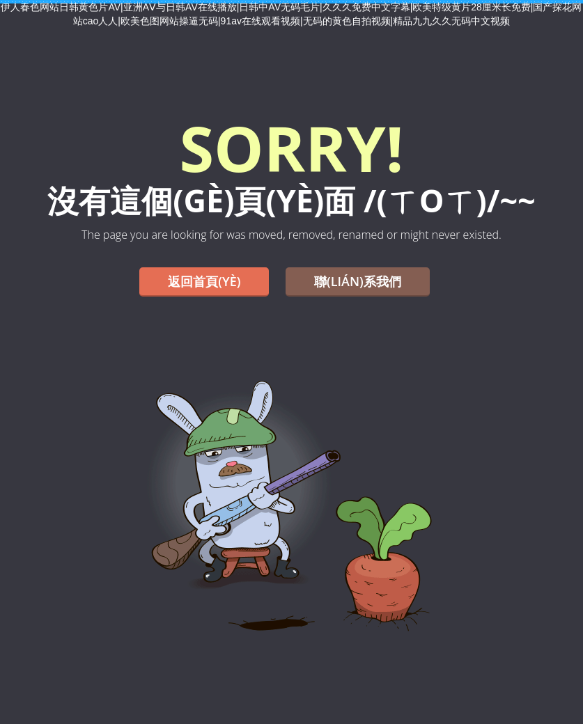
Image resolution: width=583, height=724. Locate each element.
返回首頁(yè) (204, 281)
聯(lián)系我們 (357, 281)
